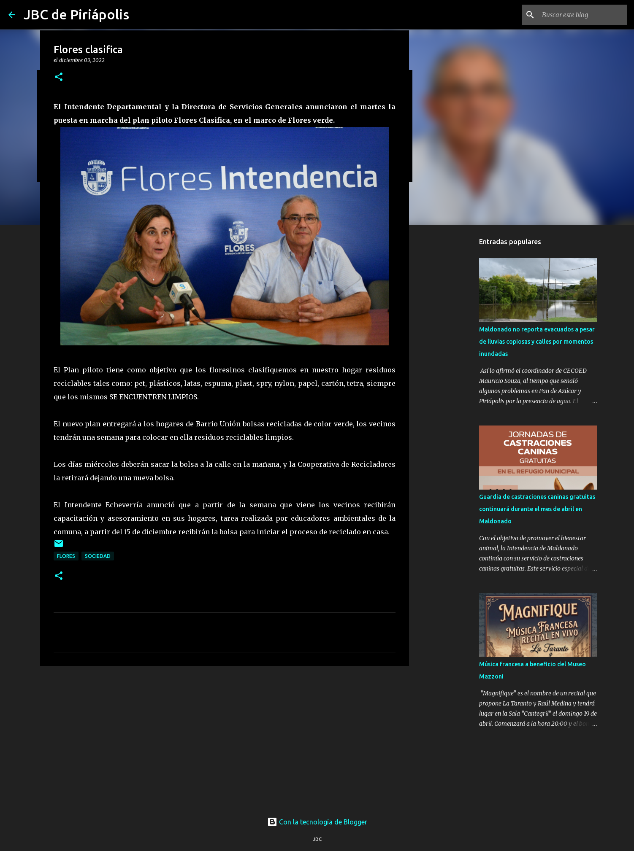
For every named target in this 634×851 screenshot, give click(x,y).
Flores (66, 556)
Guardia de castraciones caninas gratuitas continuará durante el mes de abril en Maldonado (537, 509)
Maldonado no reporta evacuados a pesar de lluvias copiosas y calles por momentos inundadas (537, 341)
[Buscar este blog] (583, 15)
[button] (59, 77)
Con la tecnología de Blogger (317, 822)
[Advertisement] (224, 738)
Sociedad (98, 556)
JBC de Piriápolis (76, 14)
